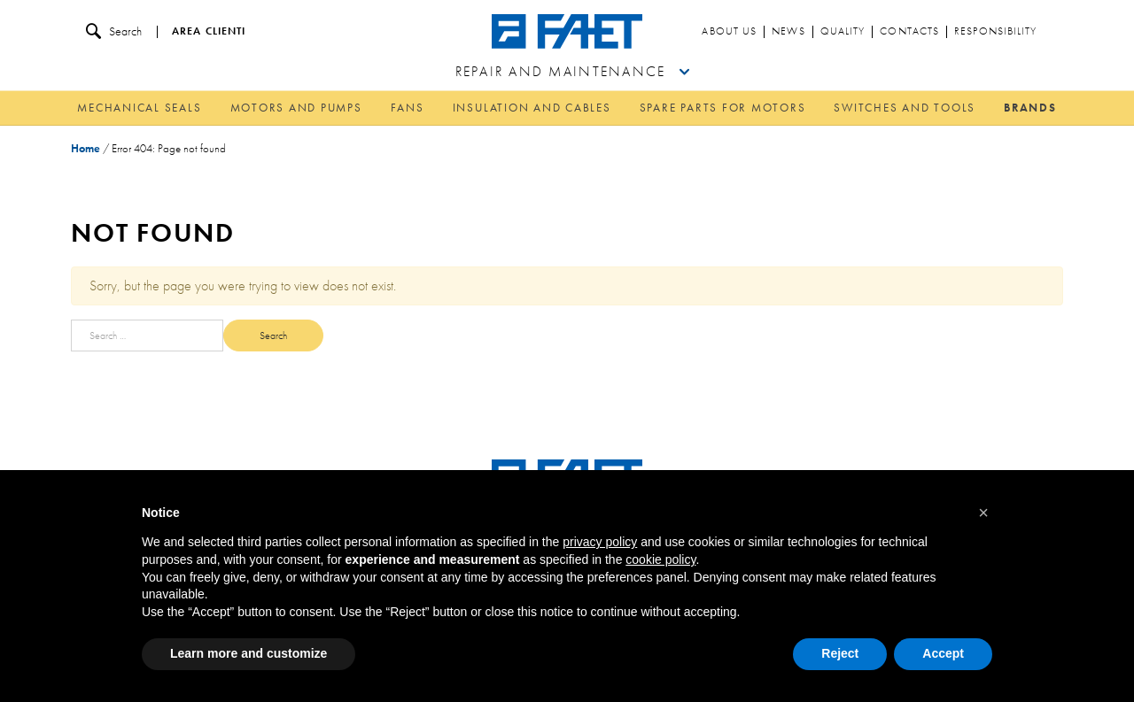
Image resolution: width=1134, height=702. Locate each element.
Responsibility (995, 32)
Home (85, 148)
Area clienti (208, 32)
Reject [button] (839, 653)
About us (729, 32)
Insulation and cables (532, 107)
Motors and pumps (296, 107)
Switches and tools (904, 107)
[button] (983, 512)
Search (114, 31)
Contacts (909, 32)
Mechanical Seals (139, 107)
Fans (407, 107)
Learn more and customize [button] (248, 653)
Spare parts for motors (723, 107)
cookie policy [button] (660, 559)
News (788, 32)
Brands (1030, 107)
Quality (843, 32)
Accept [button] (943, 653)
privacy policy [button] (600, 542)
